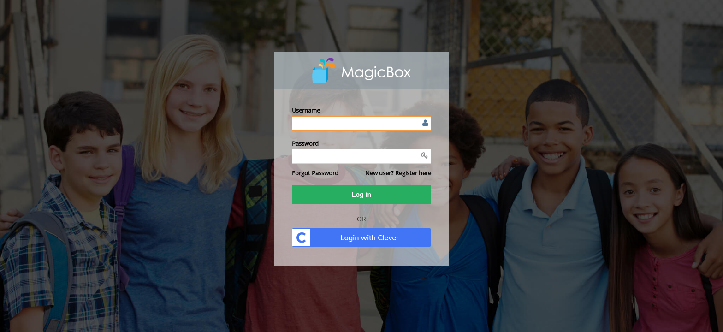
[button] (315, 173)
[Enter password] (361, 156)
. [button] (361, 237)
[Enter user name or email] (361, 123)
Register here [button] (413, 173)
